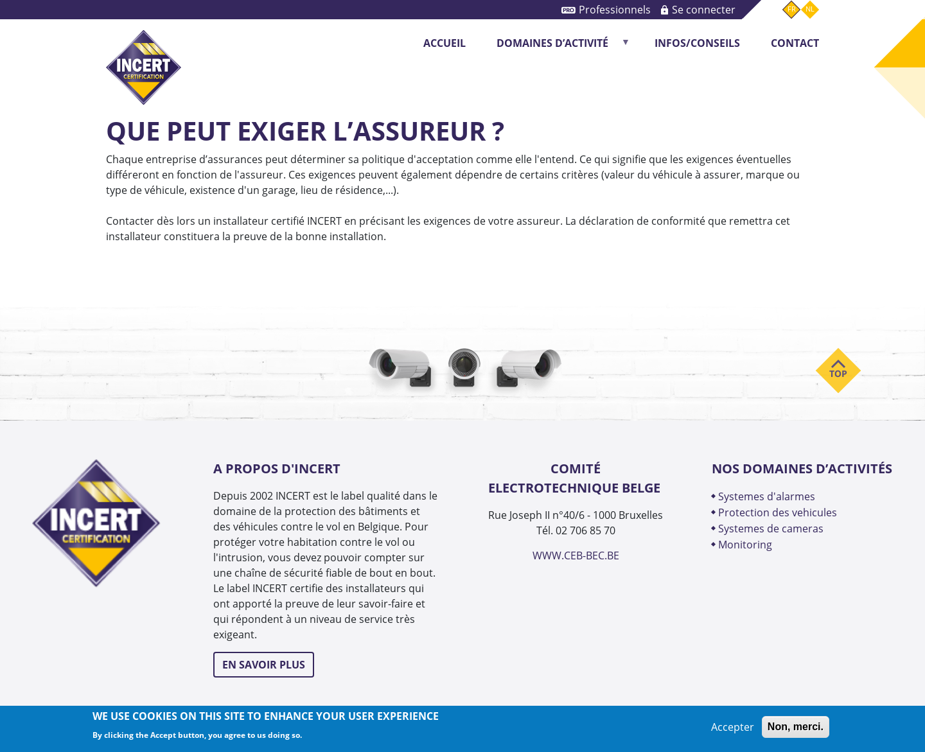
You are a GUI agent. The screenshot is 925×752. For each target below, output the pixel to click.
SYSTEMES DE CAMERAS (771, 528)
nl (810, 8)
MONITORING (746, 544)
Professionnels (615, 9)
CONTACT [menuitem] (795, 43)
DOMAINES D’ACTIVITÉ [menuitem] (556, 47)
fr (792, 8)
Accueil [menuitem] (444, 43)
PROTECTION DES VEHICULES (777, 512)
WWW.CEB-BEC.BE (576, 555)
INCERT (143, 57)
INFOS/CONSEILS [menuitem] (697, 43)
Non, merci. (796, 726)
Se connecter (704, 9)
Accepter (732, 726)
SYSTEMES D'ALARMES (766, 496)
